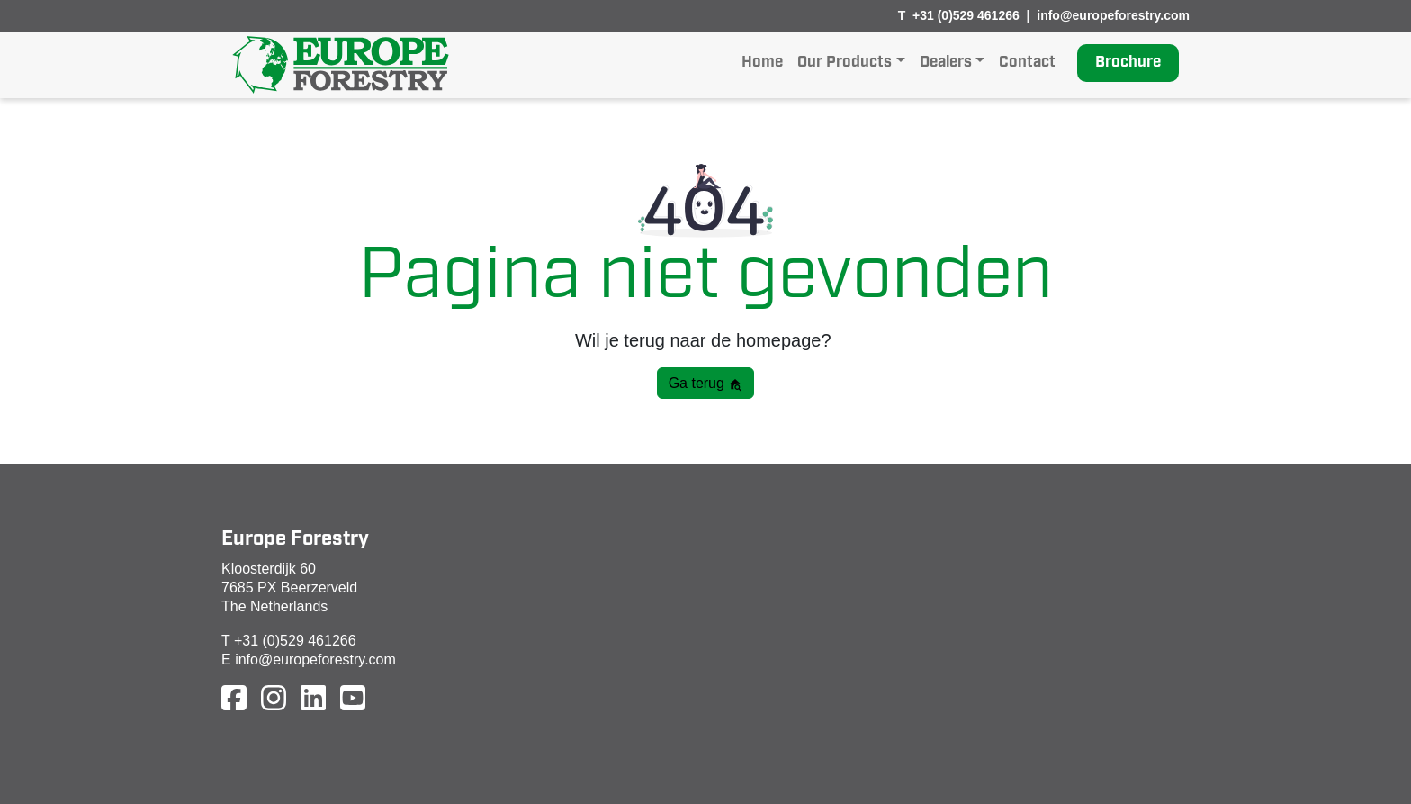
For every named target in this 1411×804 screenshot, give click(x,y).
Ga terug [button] (706, 383)
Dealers (946, 62)
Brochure (1128, 62)
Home (762, 62)
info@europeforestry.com (1113, 15)
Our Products (844, 62)
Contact (1027, 62)
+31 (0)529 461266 (966, 15)
